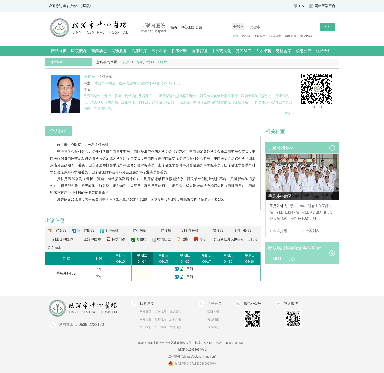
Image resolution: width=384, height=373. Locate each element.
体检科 (245, 36)
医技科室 (260, 36)
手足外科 (88, 145)
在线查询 (175, 311)
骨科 (77, 151)
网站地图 (145, 319)
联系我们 (213, 327)
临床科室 (275, 36)
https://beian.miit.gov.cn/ (200, 356)
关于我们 (145, 327)
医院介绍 (213, 311)
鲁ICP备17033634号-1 (192, 349)
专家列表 (312, 231)
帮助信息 (160, 319)
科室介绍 (280, 231)
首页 (126, 62)
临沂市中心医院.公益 (186, 27)
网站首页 (59, 51)
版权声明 (175, 319)
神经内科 (291, 36)
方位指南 (213, 319)
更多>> (289, 113)
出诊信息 (160, 311)
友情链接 (175, 327)
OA (301, 6)
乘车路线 (160, 327)
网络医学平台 (325, 6)
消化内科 (306, 36)
